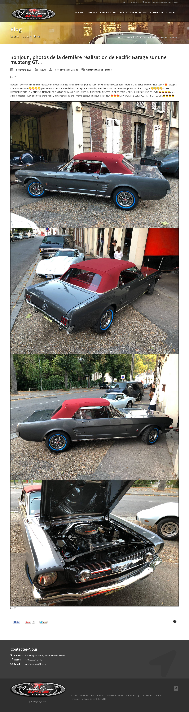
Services (92, 12)
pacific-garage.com (37, 701)
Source (13, 615)
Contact (171, 12)
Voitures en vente (114, 695)
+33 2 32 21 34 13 (131, 2)
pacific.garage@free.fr (35, 664)
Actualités (156, 12)
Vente (123, 12)
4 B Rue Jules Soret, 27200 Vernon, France (160, 2)
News (43, 69)
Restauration (108, 12)
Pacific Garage (71, 69)
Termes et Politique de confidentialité (88, 699)
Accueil (79, 12)
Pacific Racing (138, 12)
